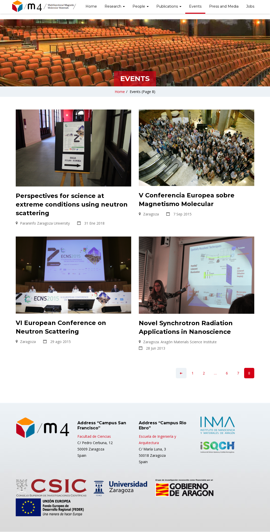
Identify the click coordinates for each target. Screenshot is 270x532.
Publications (168, 6)
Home (91, 6)
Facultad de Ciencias (94, 436)
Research (115, 6)
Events (195, 6)
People (140, 6)
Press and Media (224, 6)
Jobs (250, 6)
